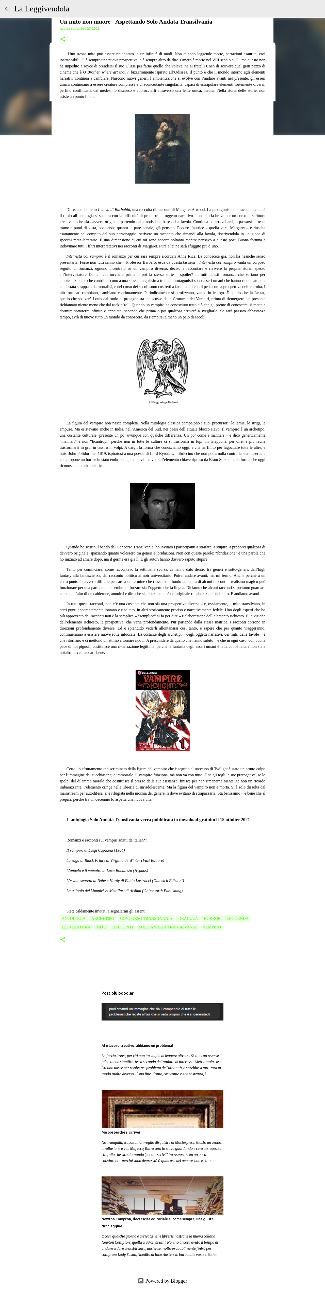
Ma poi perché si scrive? (121, 1132)
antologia (74, 918)
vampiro (212, 927)
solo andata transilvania (168, 927)
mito (101, 927)
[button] (63, 39)
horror (212, 918)
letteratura (76, 927)
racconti (122, 927)
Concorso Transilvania (146, 918)
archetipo (102, 918)
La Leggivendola (42, 8)
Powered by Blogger (162, 1281)
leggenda (237, 918)
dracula (188, 918)
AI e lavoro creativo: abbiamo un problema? (137, 1046)
